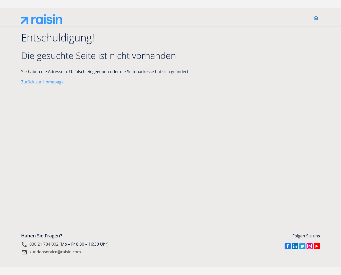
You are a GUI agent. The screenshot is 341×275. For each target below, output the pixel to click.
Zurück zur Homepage (42, 82)
